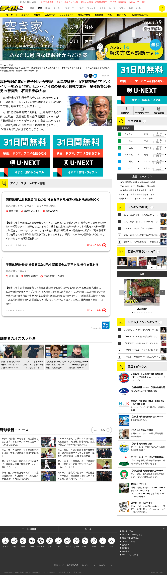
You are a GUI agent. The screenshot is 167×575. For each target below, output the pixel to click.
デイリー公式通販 (118, 2)
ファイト (91, 8)
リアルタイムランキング (142, 322)
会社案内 (125, 545)
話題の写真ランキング (141, 251)
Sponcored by (100, 325)
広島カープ (134, 2)
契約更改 (99, 15)
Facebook (31, 529)
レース (112, 8)
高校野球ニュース (140, 15)
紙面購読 (125, 113)
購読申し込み (127, 531)
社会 (138, 8)
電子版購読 (159, 113)
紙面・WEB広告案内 (130, 538)
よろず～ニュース (105, 565)
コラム (122, 8)
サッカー (57, 8)
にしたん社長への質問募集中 (94, 2)
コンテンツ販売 (128, 541)
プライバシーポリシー (131, 555)
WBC (110, 15)
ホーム (3, 65)
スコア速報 (134, 121)
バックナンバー (142, 113)
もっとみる (99, 430)
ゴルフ (80, 8)
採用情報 (125, 548)
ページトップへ (163, 529)
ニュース (25, 15)
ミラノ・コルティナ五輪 (67, 2)
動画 (131, 8)
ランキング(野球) (138, 207)
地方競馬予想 (47, 2)
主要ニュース (139, 176)
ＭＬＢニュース (66, 15)
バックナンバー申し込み (132, 535)
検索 (162, 8)
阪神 (47, 8)
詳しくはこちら (96, 245)
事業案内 (125, 551)
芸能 (32, 8)
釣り (144, 2)
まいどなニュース (88, 565)
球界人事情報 (84, 15)
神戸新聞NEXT (72, 565)
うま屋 (102, 8)
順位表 (37, 15)
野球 (40, 8)
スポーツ (69, 8)
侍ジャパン (122, 15)
